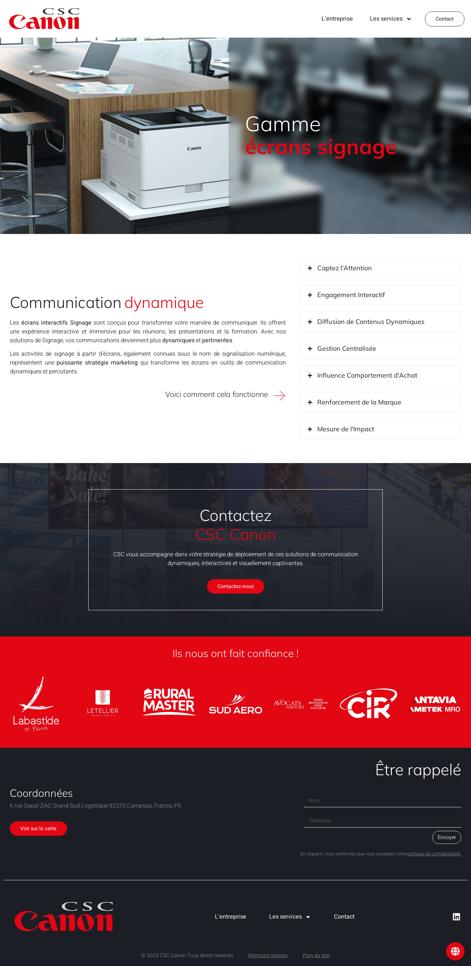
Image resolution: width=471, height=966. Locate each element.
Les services (391, 19)
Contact (344, 916)
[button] (380, 268)
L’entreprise (337, 18)
